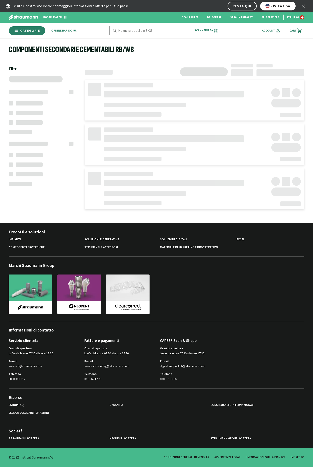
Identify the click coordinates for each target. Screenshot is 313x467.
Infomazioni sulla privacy (265, 457)
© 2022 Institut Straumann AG (31, 457)
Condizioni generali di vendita (186, 457)
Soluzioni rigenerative (101, 240)
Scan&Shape (190, 17)
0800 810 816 (168, 379)
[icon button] (303, 6)
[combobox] (153, 30)
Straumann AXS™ (241, 17)
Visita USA (277, 6)
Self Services (270, 17)
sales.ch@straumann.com (25, 366)
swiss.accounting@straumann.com (106, 366)
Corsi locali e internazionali (232, 405)
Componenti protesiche (27, 247)
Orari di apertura (20, 348)
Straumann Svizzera (24, 439)
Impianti (15, 240)
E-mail (13, 361)
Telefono (15, 374)
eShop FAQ (16, 405)
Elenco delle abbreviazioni (29, 413)
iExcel (240, 240)
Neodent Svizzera (123, 439)
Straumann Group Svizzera (230, 439)
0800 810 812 (17, 379)
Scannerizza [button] (206, 30)
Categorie (27, 30)
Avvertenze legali (227, 457)
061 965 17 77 (93, 379)
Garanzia (116, 405)
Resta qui (242, 6)
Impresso (297, 457)
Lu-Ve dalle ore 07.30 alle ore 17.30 (31, 353)
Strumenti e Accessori (101, 247)
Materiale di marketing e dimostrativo (189, 247)
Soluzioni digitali (173, 240)
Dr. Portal (214, 17)
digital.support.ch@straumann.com (182, 366)
